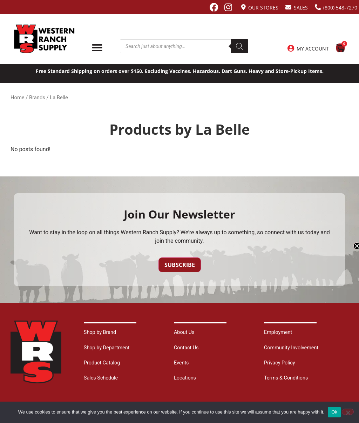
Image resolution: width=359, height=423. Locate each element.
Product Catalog (102, 363)
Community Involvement (291, 348)
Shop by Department (107, 348)
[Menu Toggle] (97, 47)
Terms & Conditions (286, 378)
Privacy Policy (279, 363)
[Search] (239, 46)
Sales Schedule (101, 378)
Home (18, 97)
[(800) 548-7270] (318, 7)
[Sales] (288, 7)
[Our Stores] (243, 7)
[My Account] (290, 48)
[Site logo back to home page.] (44, 39)
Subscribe (179, 265)
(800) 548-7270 (340, 7)
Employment (278, 332)
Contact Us (186, 348)
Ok (334, 412)
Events (181, 363)
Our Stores (263, 7)
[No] (348, 412)
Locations (185, 378)
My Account (313, 48)
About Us (184, 332)
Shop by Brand (100, 332)
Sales (301, 7)
